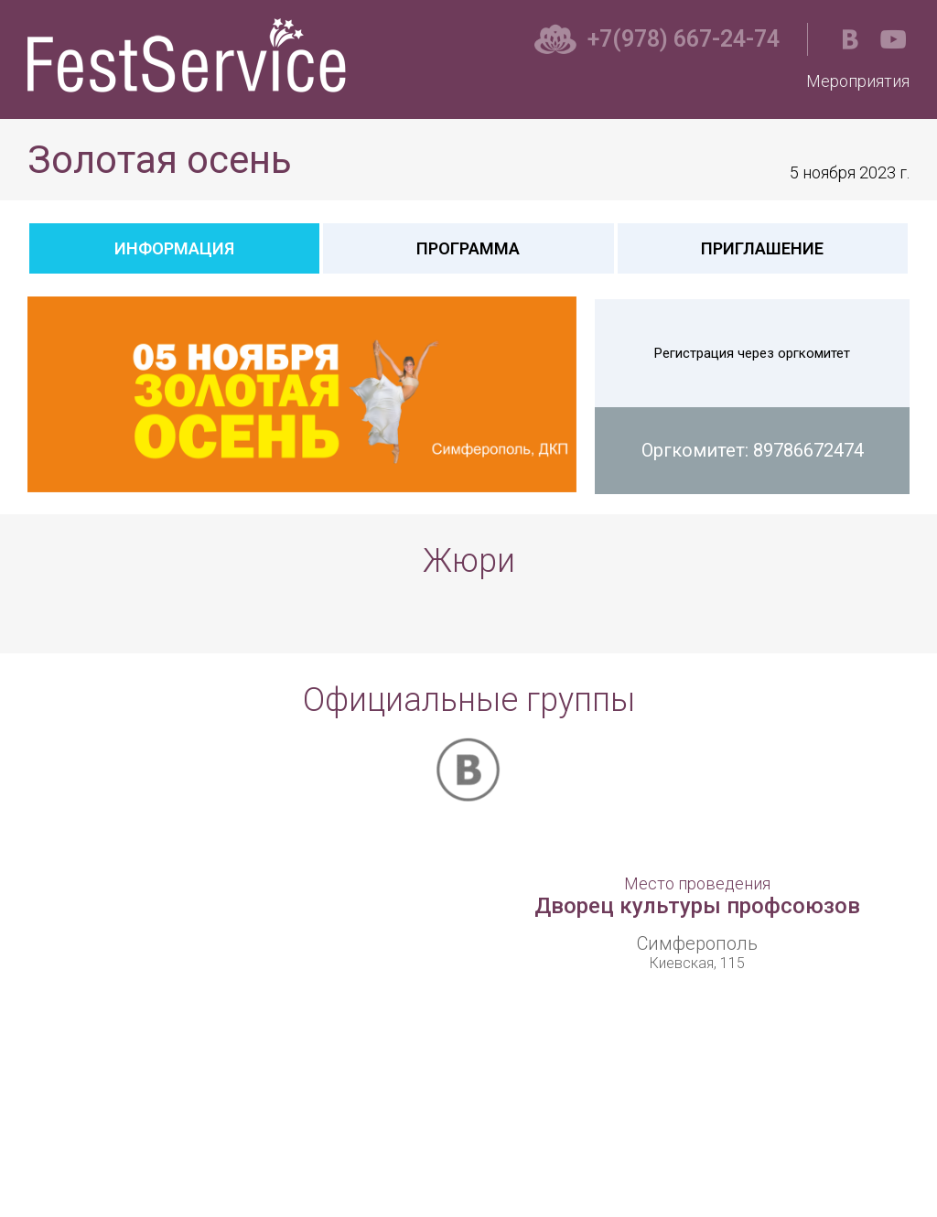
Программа (468, 248)
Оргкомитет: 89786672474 (752, 450)
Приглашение (762, 248)
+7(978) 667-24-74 (683, 39)
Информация (174, 248)
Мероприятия (858, 81)
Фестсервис (191, 55)
